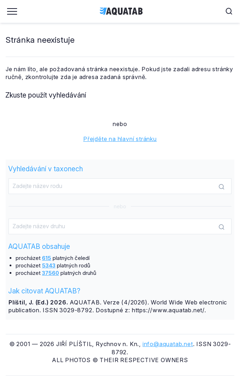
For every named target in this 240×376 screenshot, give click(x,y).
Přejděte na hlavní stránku (120, 138)
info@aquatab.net (168, 344)
